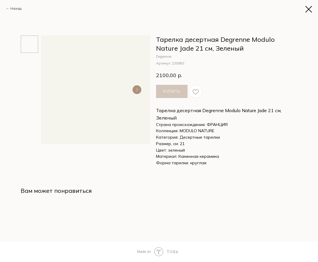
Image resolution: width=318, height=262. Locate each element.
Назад (15, 8)
